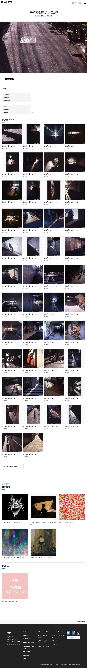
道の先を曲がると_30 (29, 342)
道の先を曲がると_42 (29, 426)
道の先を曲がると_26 (29, 314)
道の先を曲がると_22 (29, 286)
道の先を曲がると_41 (8, 426)
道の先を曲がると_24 (71, 286)
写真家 (24, 658)
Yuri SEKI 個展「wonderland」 (11, 522)
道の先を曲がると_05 (8, 174)
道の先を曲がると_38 (29, 398)
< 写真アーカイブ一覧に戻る (13, 466)
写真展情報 (26, 655)
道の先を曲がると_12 (71, 202)
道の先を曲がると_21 (8, 286)
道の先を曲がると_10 (29, 202)
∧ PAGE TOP (81, 621)
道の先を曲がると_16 (71, 230)
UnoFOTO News (27, 639)
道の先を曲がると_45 (71, 426)
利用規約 (54, 644)
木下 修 (49, 16)
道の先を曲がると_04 (71, 146)
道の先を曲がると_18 (29, 258)
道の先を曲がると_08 (71, 174)
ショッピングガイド (57, 631)
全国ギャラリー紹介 (43, 631)
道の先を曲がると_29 (8, 342)
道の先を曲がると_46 (8, 454)
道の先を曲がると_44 (50, 426)
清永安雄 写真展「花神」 (66, 522)
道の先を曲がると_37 (8, 398)
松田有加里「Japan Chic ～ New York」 (42, 557)
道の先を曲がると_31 (50, 342)
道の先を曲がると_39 (50, 398)
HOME (24, 631)
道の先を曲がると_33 (8, 370)
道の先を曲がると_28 (71, 314)
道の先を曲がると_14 (29, 230)
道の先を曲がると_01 (8, 146)
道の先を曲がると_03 (50, 146)
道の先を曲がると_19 (50, 258)
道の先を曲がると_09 (8, 202)
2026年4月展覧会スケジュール (11, 601)
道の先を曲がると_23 (50, 286)
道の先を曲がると (40, 16)
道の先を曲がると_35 (50, 370)
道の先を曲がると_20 (71, 258)
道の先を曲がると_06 (29, 174)
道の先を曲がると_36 (71, 370)
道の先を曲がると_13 (8, 230)
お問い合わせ (73, 637)
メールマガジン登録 (43, 646)
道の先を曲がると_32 (71, 342)
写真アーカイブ (27, 651)
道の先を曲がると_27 (50, 314)
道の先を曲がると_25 (8, 314)
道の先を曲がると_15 (50, 230)
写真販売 (25, 635)
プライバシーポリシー (58, 641)
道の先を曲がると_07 (50, 174)
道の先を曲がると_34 (29, 370)
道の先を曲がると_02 (29, 146)
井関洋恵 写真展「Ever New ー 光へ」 (14, 557)
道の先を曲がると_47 (29, 454)
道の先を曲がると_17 (8, 258)
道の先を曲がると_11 (50, 202)
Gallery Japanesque (28, 642)
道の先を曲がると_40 (71, 398)
